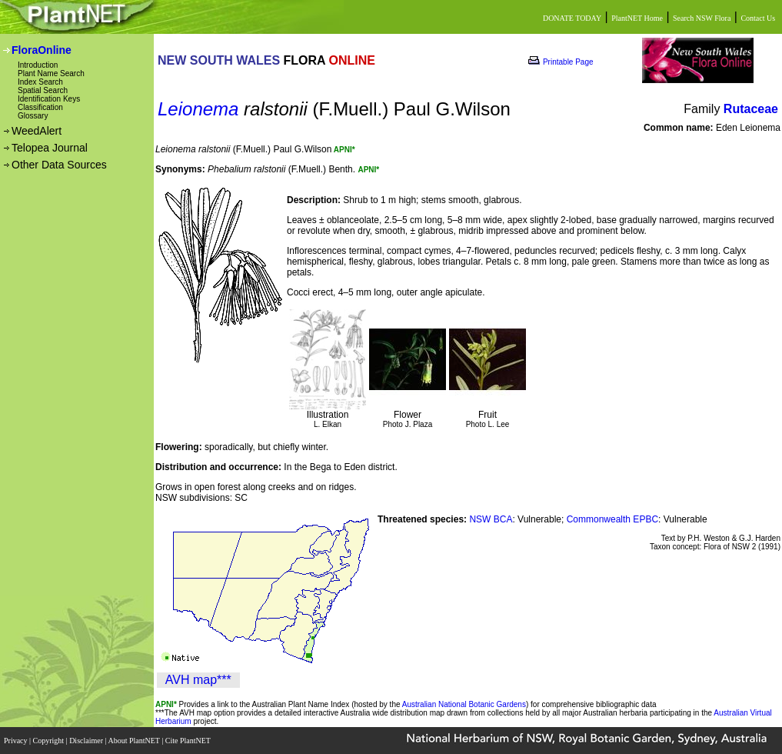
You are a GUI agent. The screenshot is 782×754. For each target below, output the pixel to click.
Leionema (198, 108)
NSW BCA (490, 519)
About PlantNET (134, 740)
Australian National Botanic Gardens (464, 704)
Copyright (49, 740)
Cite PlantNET (188, 740)
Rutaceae (751, 108)
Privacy (16, 740)
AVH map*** (198, 679)
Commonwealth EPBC (612, 519)
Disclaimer (87, 740)
